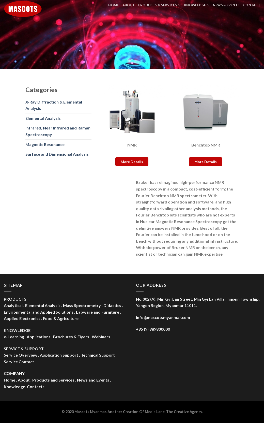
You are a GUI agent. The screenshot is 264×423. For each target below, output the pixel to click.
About (128, 5)
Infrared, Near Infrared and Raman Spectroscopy (57, 131)
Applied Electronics (22, 318)
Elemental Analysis (43, 118)
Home (113, 5)
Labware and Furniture (97, 312)
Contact (251, 5)
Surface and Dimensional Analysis (57, 154)
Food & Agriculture (61, 318)
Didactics (112, 305)
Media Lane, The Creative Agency (173, 412)
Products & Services (159, 5)
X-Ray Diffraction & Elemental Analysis (53, 105)
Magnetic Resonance (45, 144)
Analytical (13, 305)
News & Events (226, 5)
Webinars (101, 336)
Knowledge (196, 5)
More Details (132, 161)
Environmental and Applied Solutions (38, 312)
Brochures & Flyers (71, 336)
